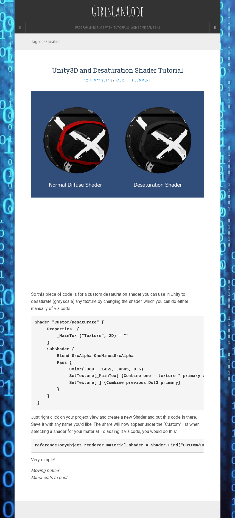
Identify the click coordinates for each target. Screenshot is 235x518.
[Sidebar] (20, 27)
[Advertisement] (117, 244)
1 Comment (141, 80)
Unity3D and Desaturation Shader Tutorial (117, 70)
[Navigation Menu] (214, 27)
